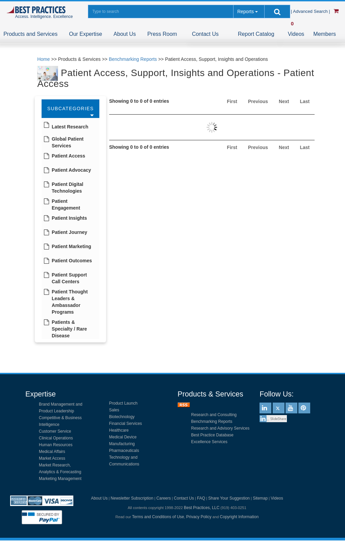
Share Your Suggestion (229, 498)
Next (284, 101)
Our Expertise (85, 34)
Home (43, 59)
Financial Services (125, 423)
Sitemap (260, 498)
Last (305, 101)
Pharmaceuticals (124, 450)
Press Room (162, 34)
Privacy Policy (199, 516)
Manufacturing (122, 443)
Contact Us (205, 34)
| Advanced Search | (311, 11)
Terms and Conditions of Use (158, 516)
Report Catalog (256, 34)
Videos (296, 34)
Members (324, 34)
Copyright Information (239, 516)
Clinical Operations (56, 438)
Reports (245, 11)
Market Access (52, 458)
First (232, 101)
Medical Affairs (52, 451)
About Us (125, 34)
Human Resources (55, 444)
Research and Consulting (214, 414)
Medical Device (123, 437)
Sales (114, 410)
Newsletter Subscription (132, 498)
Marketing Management (60, 478)
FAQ (201, 498)
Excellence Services (209, 441)
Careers (163, 498)
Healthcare (119, 430)
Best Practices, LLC (201, 507)
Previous (258, 101)
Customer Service (55, 431)
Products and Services (30, 34)
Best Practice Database (212, 435)
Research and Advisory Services (220, 428)
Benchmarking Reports (133, 59)
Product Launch (123, 403)
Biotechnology (121, 416)
